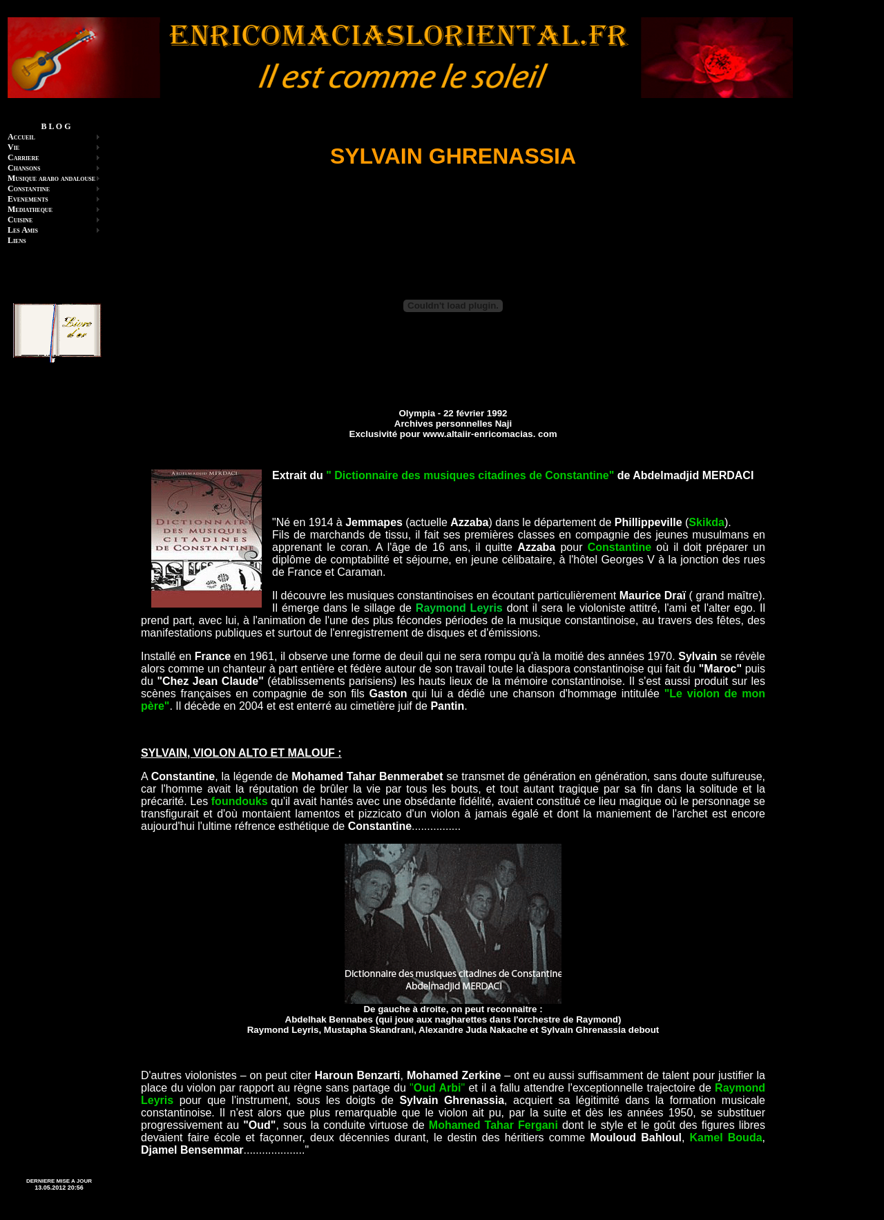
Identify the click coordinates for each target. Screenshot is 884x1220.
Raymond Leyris (459, 608)
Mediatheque (30, 209)
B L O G (55, 126)
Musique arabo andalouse (51, 178)
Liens (17, 240)
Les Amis (23, 230)
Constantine (29, 188)
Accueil (21, 137)
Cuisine (20, 219)
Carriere (23, 157)
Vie (13, 147)
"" (437, 1088)
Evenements (28, 199)
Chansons (24, 168)
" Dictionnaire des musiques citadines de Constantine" (470, 475)
